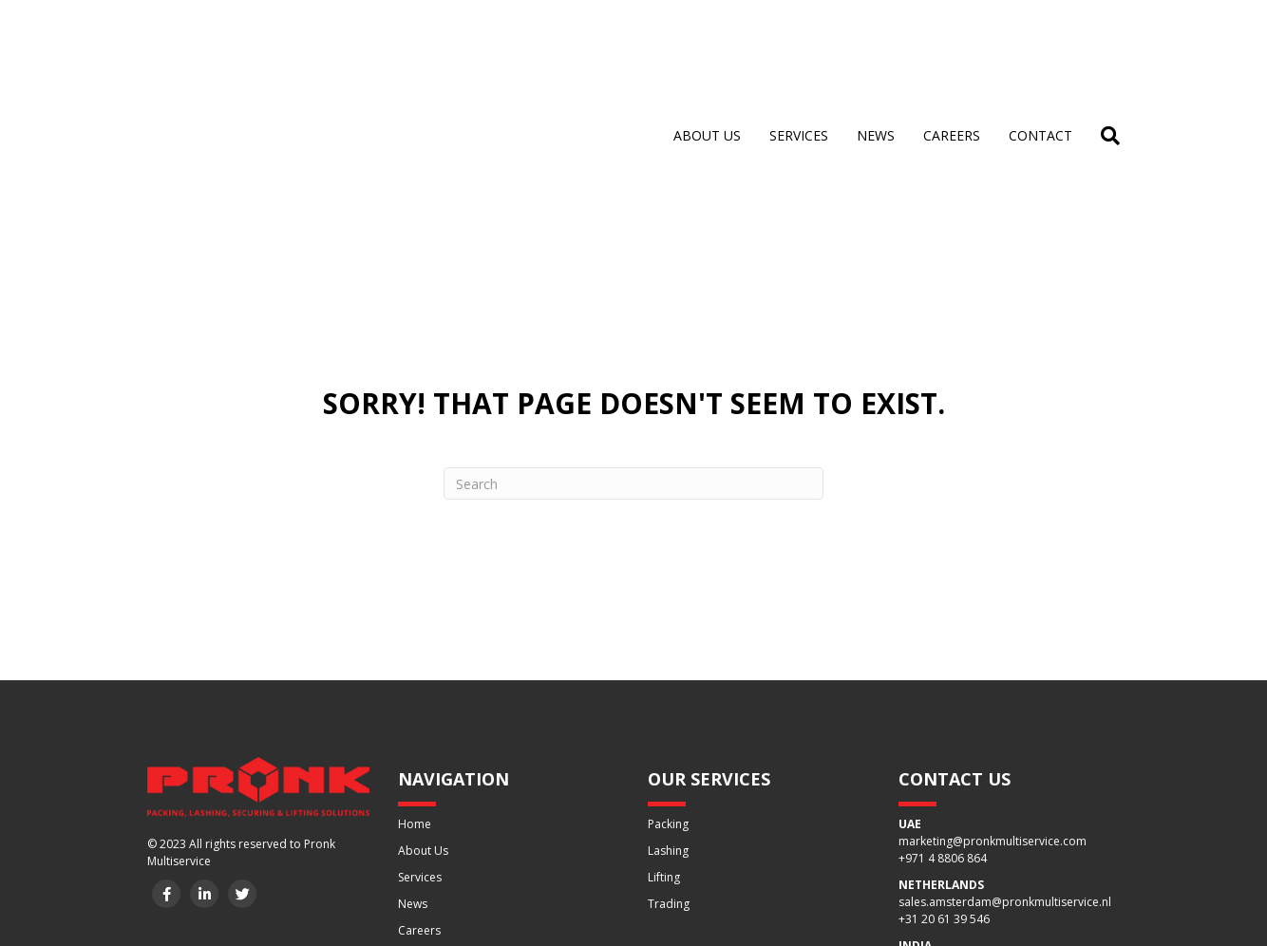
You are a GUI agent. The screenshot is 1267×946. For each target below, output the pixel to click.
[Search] (1103, 47)
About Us (423, 675)
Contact (1040, 47)
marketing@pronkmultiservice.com (992, 665)
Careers (951, 47)
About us (707, 47)
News (876, 47)
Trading (669, 728)
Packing (668, 648)
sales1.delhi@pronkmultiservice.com (997, 787)
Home (414, 648)
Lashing (668, 675)
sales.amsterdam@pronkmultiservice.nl (1004, 726)
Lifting (664, 701)
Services (798, 47)
